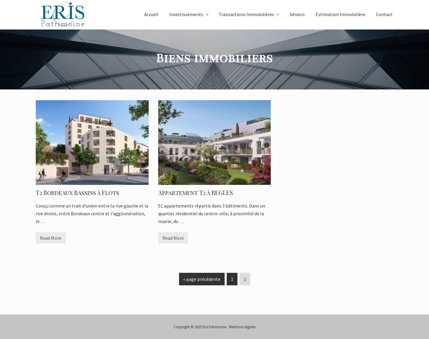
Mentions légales (242, 326)
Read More (50, 239)
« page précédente (201, 280)
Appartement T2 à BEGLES (195, 192)
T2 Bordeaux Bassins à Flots (77, 192)
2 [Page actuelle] (244, 280)
